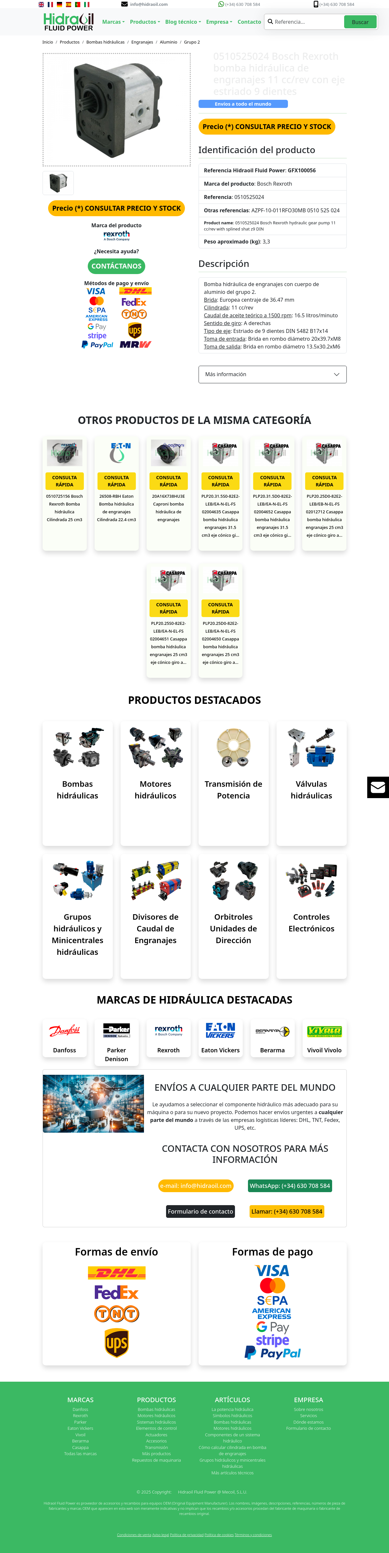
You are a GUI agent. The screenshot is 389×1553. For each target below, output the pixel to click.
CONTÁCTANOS (117, 265)
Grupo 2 (192, 42)
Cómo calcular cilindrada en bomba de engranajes (232, 1450)
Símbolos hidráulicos (232, 1415)
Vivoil (80, 1435)
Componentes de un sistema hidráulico (232, 1438)
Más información (225, 374)
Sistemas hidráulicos (156, 1422)
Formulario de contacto (200, 1211)
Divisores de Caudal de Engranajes (155, 928)
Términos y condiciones (253, 1534)
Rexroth (168, 1050)
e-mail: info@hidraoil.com (196, 1186)
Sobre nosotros (308, 1409)
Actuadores (156, 1435)
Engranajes (142, 42)
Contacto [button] (249, 21)
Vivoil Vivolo (324, 1050)
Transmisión (156, 1447)
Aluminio (168, 42)
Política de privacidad (187, 1534)
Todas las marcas (80, 1453)
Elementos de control (156, 1428)
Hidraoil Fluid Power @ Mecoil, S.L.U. (212, 1492)
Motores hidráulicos (156, 1415)
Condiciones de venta (134, 1534)
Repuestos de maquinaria (156, 1460)
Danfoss (64, 1050)
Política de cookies (219, 1534)
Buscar (360, 22)
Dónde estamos (308, 1422)
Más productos (156, 1453)
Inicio (48, 42)
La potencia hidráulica (232, 1409)
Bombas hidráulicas (105, 42)
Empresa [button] (217, 21)
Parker (80, 1422)
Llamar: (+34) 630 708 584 (287, 1211)
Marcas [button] (111, 21)
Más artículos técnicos (233, 1473)
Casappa (80, 1447)
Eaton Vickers (220, 1050)
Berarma (272, 1050)
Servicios (308, 1415)
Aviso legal (160, 1534)
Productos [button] (143, 21)
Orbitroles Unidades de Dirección (233, 928)
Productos (70, 42)
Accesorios (156, 1441)
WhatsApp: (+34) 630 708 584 (290, 1186)
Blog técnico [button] (181, 21)
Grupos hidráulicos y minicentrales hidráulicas (233, 1463)
